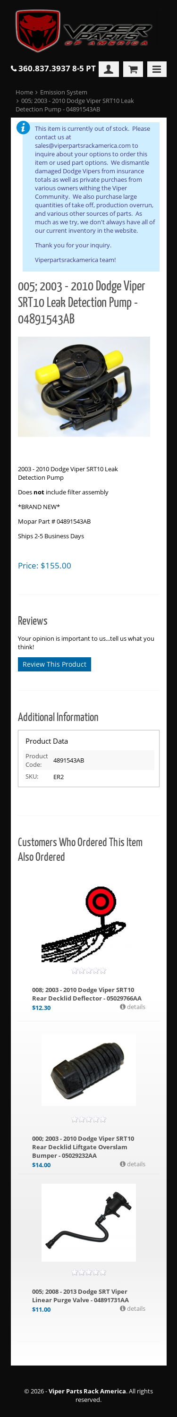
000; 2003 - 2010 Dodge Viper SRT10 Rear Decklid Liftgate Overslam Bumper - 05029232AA (83, 1147)
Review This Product (54, 664)
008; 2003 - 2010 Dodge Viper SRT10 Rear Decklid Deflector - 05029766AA (87, 993)
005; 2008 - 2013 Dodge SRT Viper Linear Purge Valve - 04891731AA (80, 1295)
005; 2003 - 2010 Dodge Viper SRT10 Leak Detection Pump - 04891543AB (75, 104)
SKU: (31, 776)
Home (24, 92)
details (135, 1006)
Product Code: (36, 760)
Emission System (63, 92)
